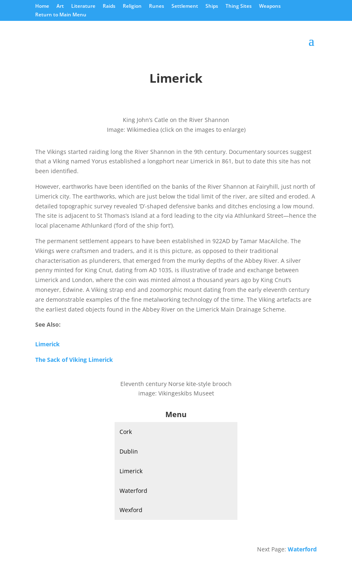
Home (42, 6)
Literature (83, 6)
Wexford (131, 510)
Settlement (184, 6)
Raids (109, 6)
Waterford (133, 490)
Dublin (129, 451)
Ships (211, 6)
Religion (132, 6)
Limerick (131, 471)
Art (60, 6)
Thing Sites (239, 6)
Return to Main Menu (60, 15)
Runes (156, 6)
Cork (126, 432)
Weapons (270, 6)
